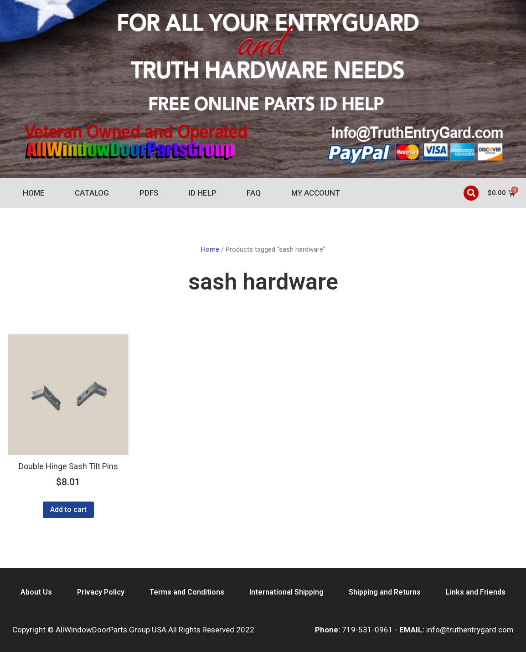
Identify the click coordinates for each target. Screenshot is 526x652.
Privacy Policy (100, 592)
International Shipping (286, 592)
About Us (36, 592)
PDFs (149, 192)
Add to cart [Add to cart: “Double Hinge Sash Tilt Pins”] (68, 509)
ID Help (203, 192)
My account (315, 192)
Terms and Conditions (187, 592)
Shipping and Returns (385, 592)
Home (34, 192)
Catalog (92, 192)
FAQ (254, 192)
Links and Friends (475, 592)
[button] (471, 193)
